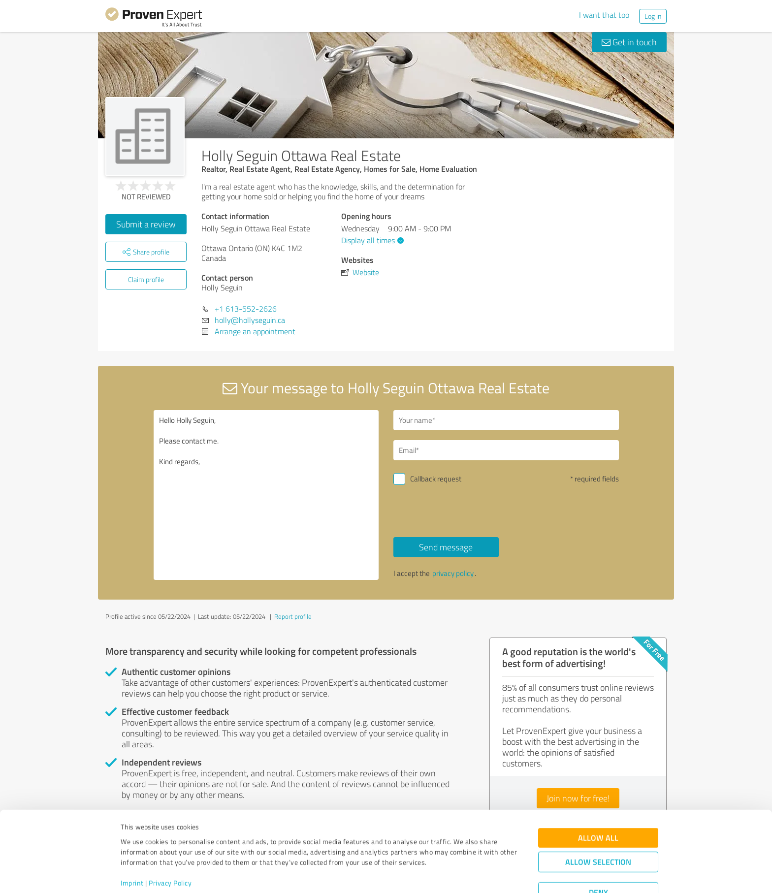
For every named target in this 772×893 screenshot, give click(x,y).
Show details (448, 874)
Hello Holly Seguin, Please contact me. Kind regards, (266, 495)
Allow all (598, 801)
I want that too (604, 14)
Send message (446, 547)
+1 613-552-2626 (246, 308)
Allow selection (598, 825)
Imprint (132, 847)
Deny (598, 856)
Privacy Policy (170, 847)
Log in (652, 16)
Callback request (435, 479)
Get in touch (629, 42)
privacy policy (453, 573)
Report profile (293, 616)
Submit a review (146, 224)
